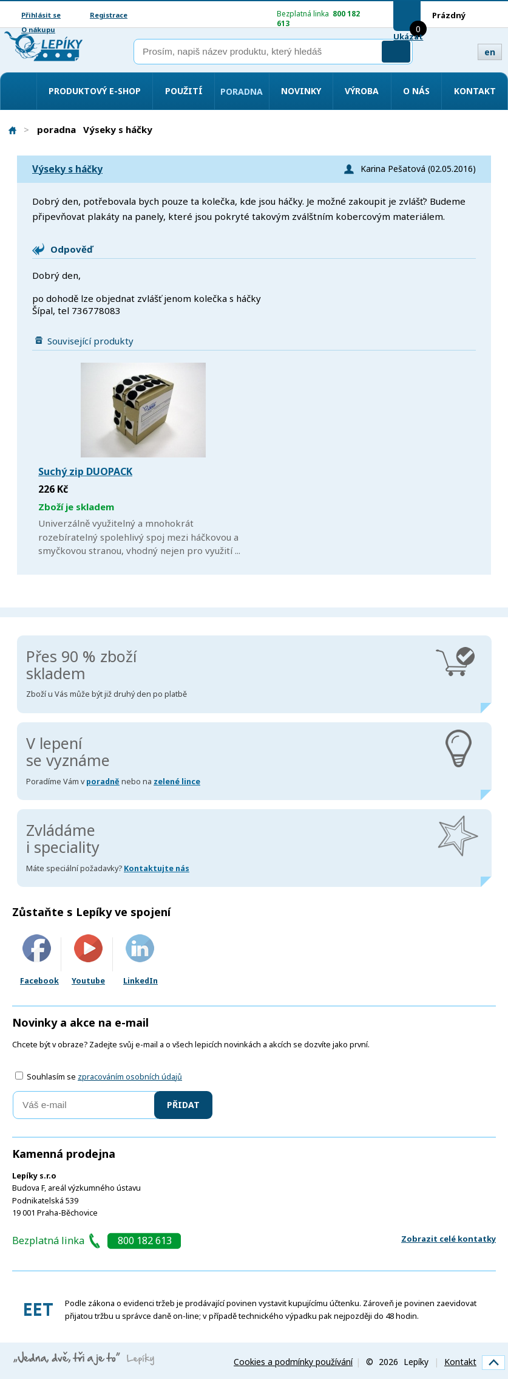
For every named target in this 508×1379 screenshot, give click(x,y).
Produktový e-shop (95, 91)
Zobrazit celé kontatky (448, 1238)
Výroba (362, 91)
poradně (103, 781)
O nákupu (38, 29)
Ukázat (408, 36)
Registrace (108, 14)
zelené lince (177, 781)
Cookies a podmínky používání (293, 1361)
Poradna (241, 91)
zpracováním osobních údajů (130, 1077)
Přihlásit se (41, 14)
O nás (416, 91)
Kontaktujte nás (156, 868)
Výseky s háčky (67, 169)
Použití (184, 91)
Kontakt (475, 91)
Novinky (301, 91)
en (489, 52)
